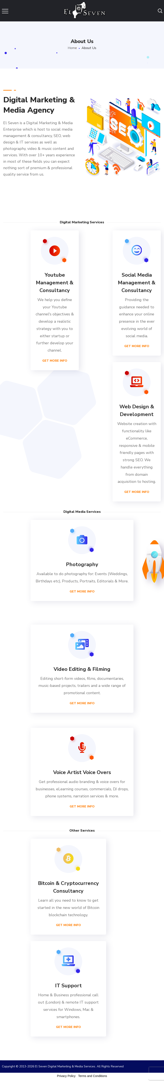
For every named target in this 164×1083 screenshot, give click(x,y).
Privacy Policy (66, 1076)
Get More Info (54, 361)
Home (72, 48)
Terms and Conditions (92, 1076)
